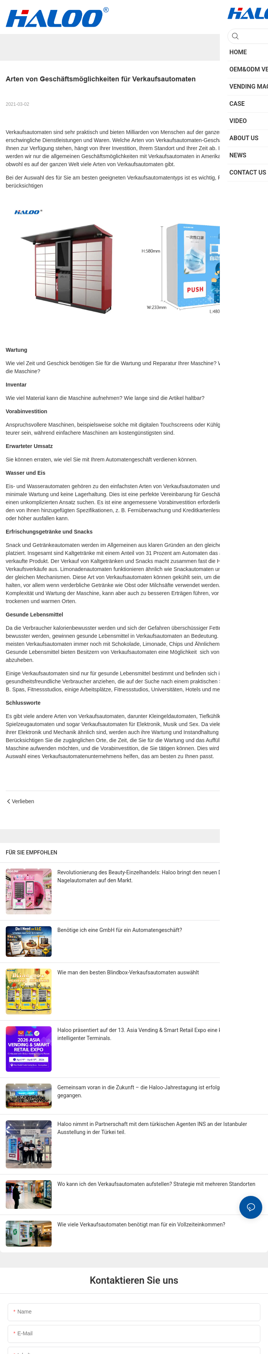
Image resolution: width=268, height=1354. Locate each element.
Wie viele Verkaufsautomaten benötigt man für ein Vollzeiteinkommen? (141, 1224)
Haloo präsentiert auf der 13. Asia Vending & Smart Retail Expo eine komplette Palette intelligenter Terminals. (159, 1034)
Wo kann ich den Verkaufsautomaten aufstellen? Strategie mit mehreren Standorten (156, 1184)
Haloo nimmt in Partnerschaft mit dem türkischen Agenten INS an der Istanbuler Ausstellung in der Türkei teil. (152, 1128)
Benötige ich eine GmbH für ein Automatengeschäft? (119, 930)
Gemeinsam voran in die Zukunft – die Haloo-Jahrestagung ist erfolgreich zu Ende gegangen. (154, 1091)
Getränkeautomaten (56, 545)
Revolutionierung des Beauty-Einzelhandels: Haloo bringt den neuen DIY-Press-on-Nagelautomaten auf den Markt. (153, 876)
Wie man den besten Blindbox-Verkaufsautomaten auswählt (128, 972)
